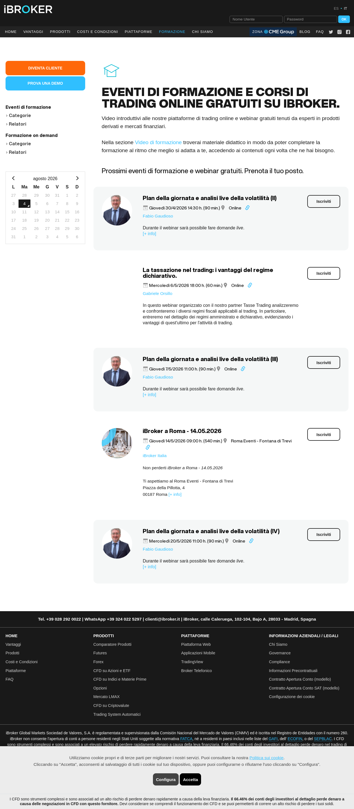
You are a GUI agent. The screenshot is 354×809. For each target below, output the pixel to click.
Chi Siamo (202, 32)
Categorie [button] (18, 115)
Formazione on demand (32, 135)
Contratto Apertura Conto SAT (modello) (304, 688)
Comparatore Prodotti (112, 644)
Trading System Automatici (117, 714)
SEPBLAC (323, 738)
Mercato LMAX (106, 696)
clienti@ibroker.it (162, 618)
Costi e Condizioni (22, 661)
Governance (280, 652)
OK (344, 19)
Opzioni (100, 688)
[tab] (45, 114)
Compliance (279, 661)
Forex (98, 661)
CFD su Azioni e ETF (112, 670)
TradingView (192, 661)
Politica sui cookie (266, 757)
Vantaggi (33, 32)
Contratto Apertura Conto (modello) (300, 679)
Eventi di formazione (28, 107)
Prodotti (60, 32)
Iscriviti (323, 201)
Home (11, 32)
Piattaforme (138, 32)
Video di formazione (158, 142)
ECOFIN (295, 738)
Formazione (172, 32)
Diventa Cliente (45, 68)
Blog (305, 32)
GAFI (273, 738)
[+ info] (149, 233)
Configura (166, 779)
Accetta (190, 779)
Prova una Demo (45, 83)
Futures (100, 652)
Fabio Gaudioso (158, 215)
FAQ (320, 32)
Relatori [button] (16, 124)
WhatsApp (95, 618)
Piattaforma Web (196, 644)
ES (336, 8)
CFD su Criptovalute (111, 705)
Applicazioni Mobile (198, 652)
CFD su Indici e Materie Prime (120, 679)
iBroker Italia (154, 455)
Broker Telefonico (196, 670)
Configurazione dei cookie (292, 696)
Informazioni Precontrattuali (293, 670)
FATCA (186, 738)
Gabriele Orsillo (157, 293)
